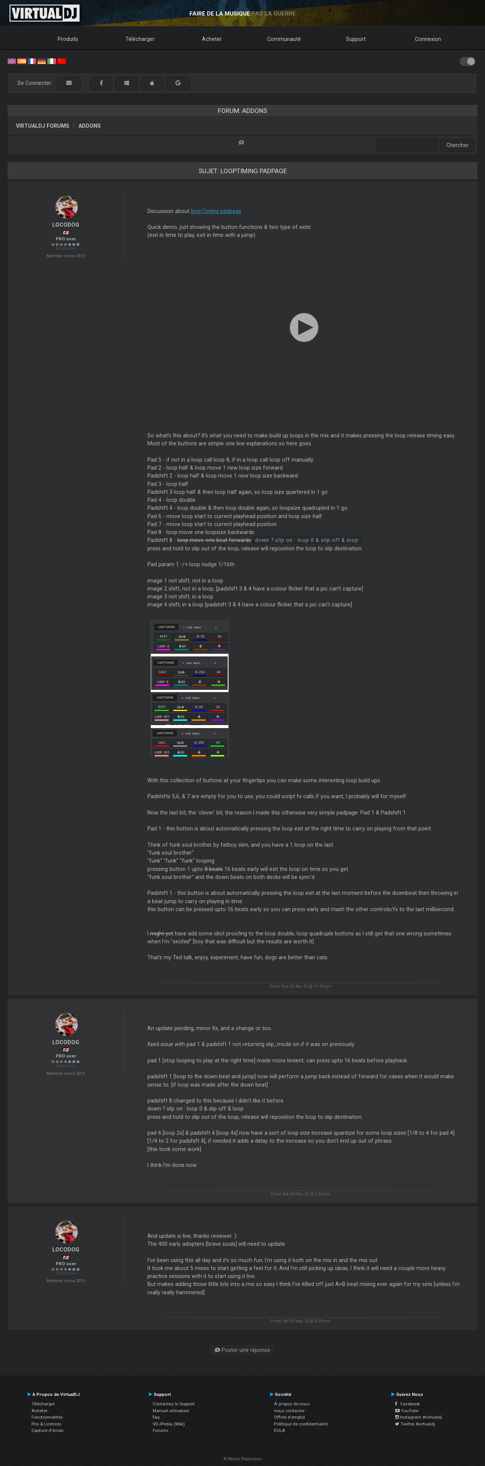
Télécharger (140, 39)
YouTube (406, 1410)
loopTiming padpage (216, 211)
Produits (68, 39)
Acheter (212, 39)
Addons (89, 126)
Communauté (284, 39)
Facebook (407, 1403)
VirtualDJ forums (42, 126)
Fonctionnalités (47, 1417)
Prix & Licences (46, 1424)
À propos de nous (292, 1403)
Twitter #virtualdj (415, 1424)
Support (356, 39)
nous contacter (289, 1410)
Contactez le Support (174, 1403)
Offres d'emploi (289, 1417)
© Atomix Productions (243, 1459)
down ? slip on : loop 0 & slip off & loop (306, 540)
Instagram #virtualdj (418, 1417)
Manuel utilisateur (171, 1410)
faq (156, 1417)
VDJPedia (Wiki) (169, 1424)
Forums (160, 1430)
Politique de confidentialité (301, 1424)
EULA (279, 1430)
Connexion (428, 39)
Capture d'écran (47, 1430)
